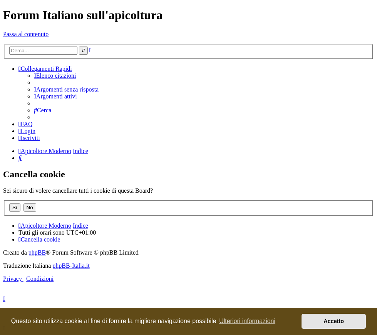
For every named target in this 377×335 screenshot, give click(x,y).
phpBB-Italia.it (70, 265)
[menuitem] (55, 75)
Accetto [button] (333, 321)
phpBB (37, 252)
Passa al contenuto (26, 34)
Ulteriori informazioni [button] (247, 321)
